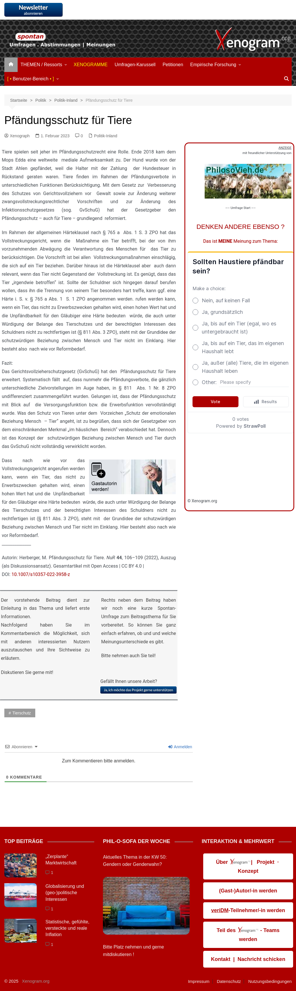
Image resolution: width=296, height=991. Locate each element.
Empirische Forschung (213, 64)
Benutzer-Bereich (30, 78)
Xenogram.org (35, 981)
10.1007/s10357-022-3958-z (41, 574)
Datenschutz (229, 981)
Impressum (198, 981)
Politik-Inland (105, 136)
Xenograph (17, 136)
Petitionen (172, 64)
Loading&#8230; (241, 371)
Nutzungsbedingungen (270, 981)
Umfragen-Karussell (135, 64)
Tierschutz (21, 713)
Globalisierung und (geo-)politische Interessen (64, 893)
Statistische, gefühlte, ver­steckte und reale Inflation (67, 928)
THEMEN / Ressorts (41, 64)
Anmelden (180, 746)
